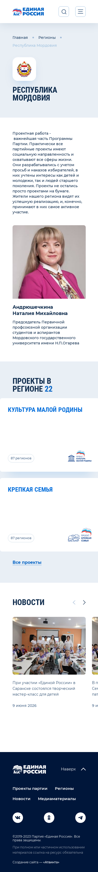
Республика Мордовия (35, 45)
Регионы (47, 37)
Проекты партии (30, 788)
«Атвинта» (50, 862)
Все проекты (27, 562)
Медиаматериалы (57, 798)
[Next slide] (84, 602)
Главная (20, 37)
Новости (22, 798)
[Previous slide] (73, 602)
